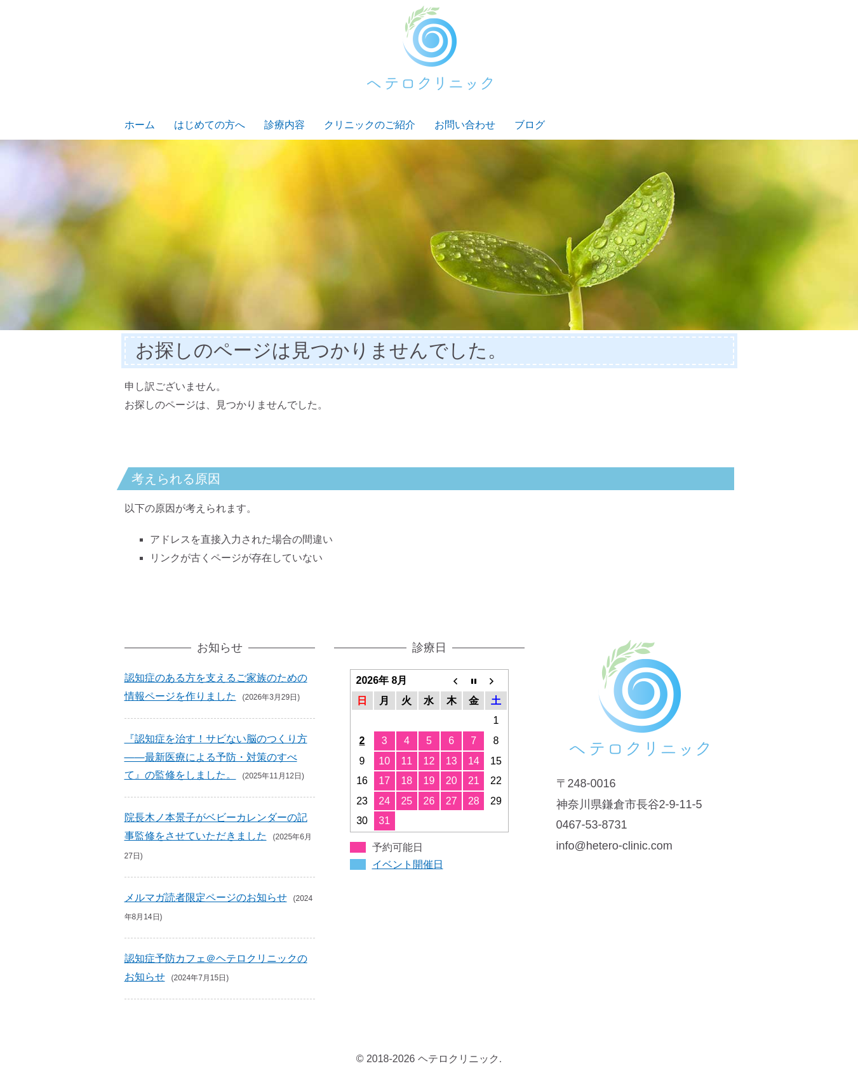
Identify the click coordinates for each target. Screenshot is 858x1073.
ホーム (139, 124)
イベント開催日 (407, 864)
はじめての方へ (209, 124)
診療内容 (284, 124)
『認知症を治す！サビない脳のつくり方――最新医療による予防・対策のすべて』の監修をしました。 (215, 757)
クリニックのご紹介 (369, 124)
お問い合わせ (464, 124)
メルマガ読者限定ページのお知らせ (205, 897)
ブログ (529, 124)
